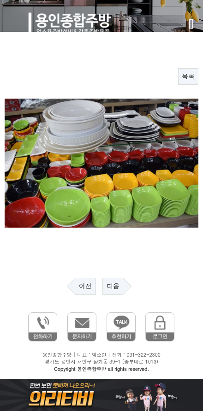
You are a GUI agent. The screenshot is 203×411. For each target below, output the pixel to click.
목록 (188, 76)
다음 (113, 286)
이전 (85, 286)
